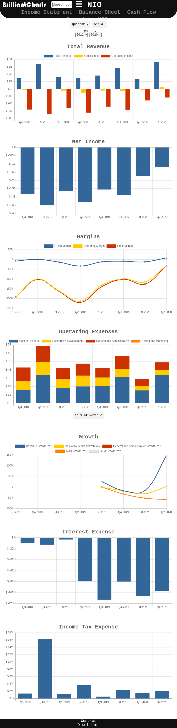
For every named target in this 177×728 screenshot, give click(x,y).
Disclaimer (88, 725)
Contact (88, 721)
